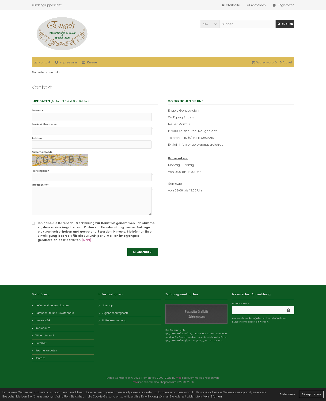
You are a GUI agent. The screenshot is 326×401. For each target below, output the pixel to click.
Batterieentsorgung (112, 320)
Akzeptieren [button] (311, 394)
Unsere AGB (41, 320)
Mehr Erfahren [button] (212, 396)
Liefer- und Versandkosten (50, 305)
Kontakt (42, 62)
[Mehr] (86, 240)
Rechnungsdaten (44, 350)
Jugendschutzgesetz (114, 313)
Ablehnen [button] (287, 394)
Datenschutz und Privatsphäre (53, 313)
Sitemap (106, 305)
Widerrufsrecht (43, 335)
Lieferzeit (39, 343)
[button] (210, 24)
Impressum (66, 62)
